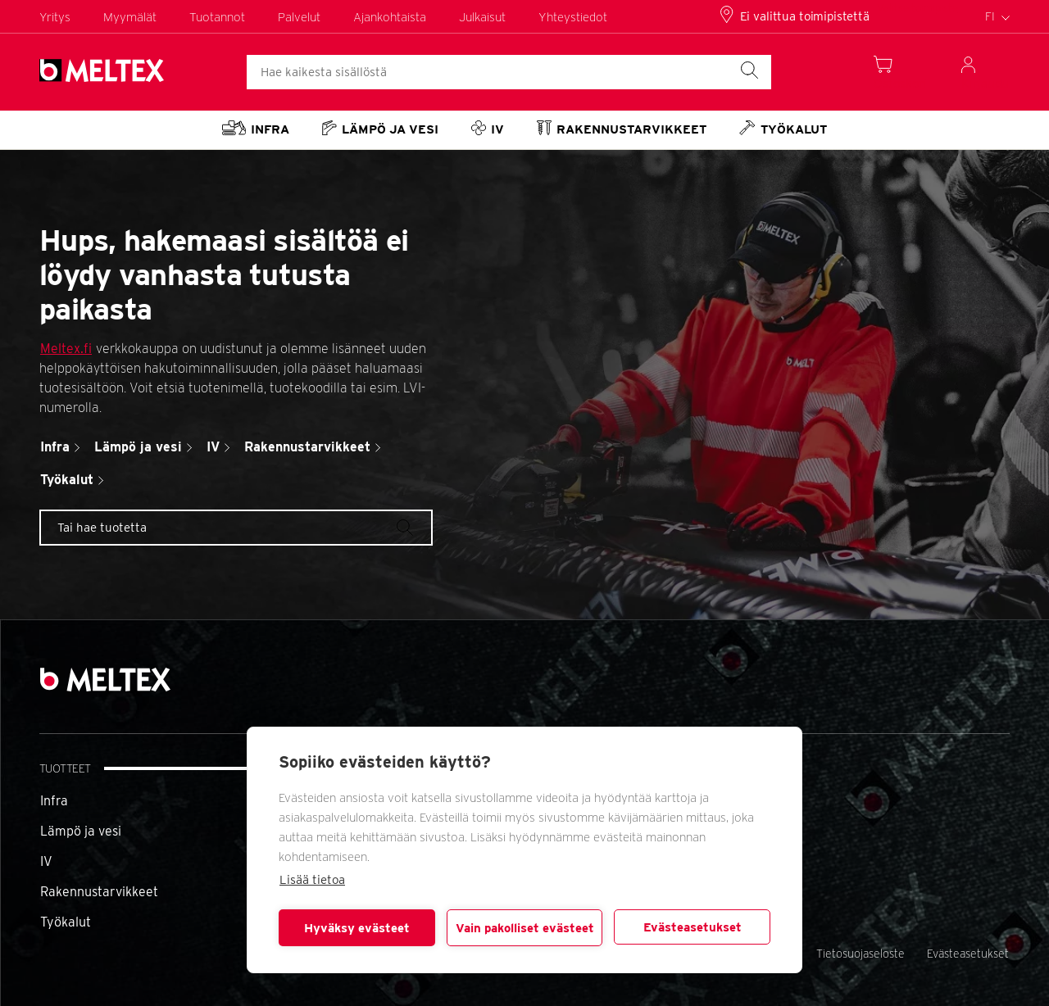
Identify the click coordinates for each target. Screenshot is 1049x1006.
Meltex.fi (66, 348)
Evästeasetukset (692, 927)
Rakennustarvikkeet (99, 892)
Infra (54, 801)
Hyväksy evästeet (357, 928)
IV (46, 861)
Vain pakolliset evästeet (525, 928)
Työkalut (65, 922)
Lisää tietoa (312, 879)
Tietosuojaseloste (860, 953)
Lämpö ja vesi (80, 831)
